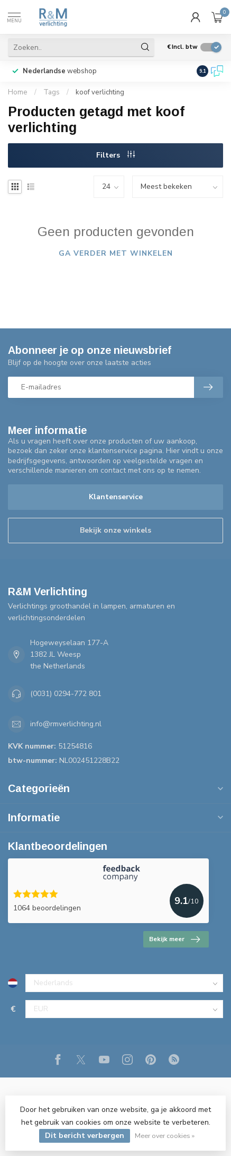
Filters (115, 155)
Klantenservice (116, 497)
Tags (51, 92)
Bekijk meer (174, 940)
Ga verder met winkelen (116, 253)
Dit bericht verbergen (84, 1136)
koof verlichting (100, 92)
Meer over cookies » (165, 1135)
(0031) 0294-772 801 (65, 694)
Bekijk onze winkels (115, 530)
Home (17, 92)
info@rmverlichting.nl (65, 724)
